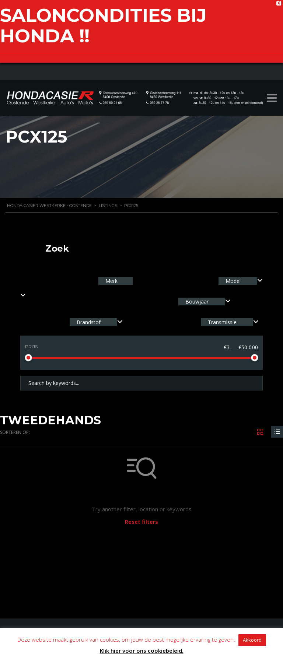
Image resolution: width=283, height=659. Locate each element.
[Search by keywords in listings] (141, 383)
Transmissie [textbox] (222, 322)
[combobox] (241, 281)
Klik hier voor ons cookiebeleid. (142, 650)
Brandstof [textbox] (88, 322)
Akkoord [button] (252, 640)
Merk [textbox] (111, 280)
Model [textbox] (233, 280)
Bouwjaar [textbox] (197, 301)
